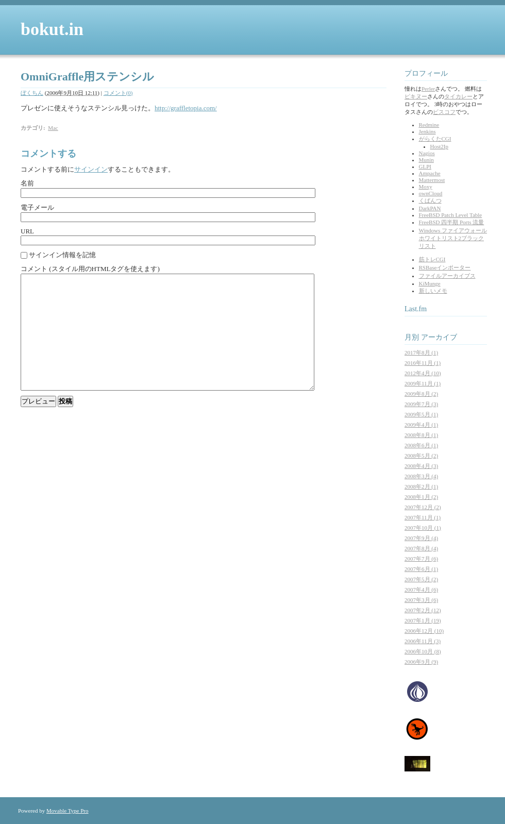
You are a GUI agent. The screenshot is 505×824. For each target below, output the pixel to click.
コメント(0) (118, 93)
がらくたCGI (435, 139)
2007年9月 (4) (421, 538)
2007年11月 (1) (423, 517)
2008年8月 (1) (421, 435)
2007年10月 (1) (423, 528)
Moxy (425, 186)
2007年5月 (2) (421, 579)
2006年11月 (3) (423, 641)
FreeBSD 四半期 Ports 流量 (451, 222)
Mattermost (432, 180)
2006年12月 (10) (424, 631)
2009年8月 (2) (421, 394)
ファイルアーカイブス (447, 276)
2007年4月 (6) (421, 589)
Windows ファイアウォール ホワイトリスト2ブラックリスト (453, 238)
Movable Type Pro (67, 811)
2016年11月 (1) (423, 363)
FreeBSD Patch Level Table (450, 215)
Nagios (427, 153)
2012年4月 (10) (423, 373)
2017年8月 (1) (421, 352)
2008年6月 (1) (421, 445)
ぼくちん (32, 93)
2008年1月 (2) (421, 497)
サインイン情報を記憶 (62, 255)
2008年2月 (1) (421, 486)
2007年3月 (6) (421, 600)
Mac (53, 128)
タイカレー (458, 96)
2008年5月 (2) (421, 455)
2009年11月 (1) (423, 383)
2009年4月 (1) (421, 425)
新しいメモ (433, 291)
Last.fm (416, 309)
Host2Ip (439, 146)
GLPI (425, 166)
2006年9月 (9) (421, 662)
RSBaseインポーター (445, 267)
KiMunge (430, 283)
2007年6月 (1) (421, 569)
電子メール (37, 207)
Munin (426, 160)
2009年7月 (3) (421, 404)
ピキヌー (416, 96)
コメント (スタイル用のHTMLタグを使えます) (90, 269)
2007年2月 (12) (423, 610)
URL (27, 231)
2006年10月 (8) (423, 651)
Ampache (430, 173)
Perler (428, 89)
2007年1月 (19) (423, 620)
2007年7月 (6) (421, 559)
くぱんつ (430, 200)
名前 (27, 183)
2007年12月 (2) (423, 507)
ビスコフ (444, 112)
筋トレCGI (432, 259)
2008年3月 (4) (421, 476)
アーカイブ (439, 337)
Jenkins (427, 131)
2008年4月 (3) (421, 466)
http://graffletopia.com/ (186, 108)
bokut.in (52, 29)
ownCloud (431, 193)
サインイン (91, 169)
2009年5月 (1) (421, 414)
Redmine (429, 125)
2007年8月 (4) (421, 548)
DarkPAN (430, 208)
